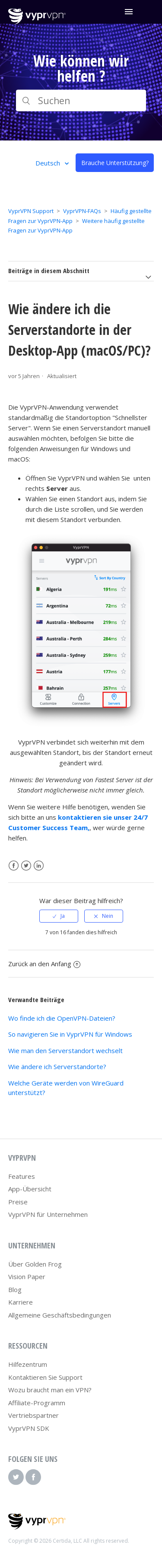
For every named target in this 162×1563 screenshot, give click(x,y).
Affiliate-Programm (36, 1402)
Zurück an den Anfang (44, 963)
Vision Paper (26, 1276)
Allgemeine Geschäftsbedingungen (59, 1315)
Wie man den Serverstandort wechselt (65, 1050)
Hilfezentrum (27, 1364)
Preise (18, 1201)
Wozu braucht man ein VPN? (50, 1389)
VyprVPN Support (31, 211)
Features (21, 1176)
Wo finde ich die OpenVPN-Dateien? (61, 1018)
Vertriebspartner (33, 1415)
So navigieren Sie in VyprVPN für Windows (70, 1034)
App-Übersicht (29, 1188)
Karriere (20, 1302)
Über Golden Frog (35, 1264)
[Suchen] (81, 100)
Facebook (13, 865)
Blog (15, 1289)
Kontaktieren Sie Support (45, 1377)
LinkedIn (38, 865)
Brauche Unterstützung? (115, 163)
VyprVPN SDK (28, 1428)
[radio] (58, 916)
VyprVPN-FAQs (82, 211)
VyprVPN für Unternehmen (48, 1214)
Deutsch (48, 163)
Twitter (26, 865)
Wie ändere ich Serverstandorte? (57, 1066)
